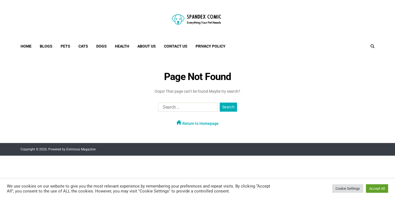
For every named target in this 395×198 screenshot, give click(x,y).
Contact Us (175, 46)
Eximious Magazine (80, 149)
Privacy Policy (210, 46)
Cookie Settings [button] (347, 188)
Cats (83, 46)
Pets (65, 46)
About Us (146, 46)
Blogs (46, 46)
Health (122, 46)
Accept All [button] (377, 188)
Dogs (101, 46)
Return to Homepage (197, 123)
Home (26, 46)
